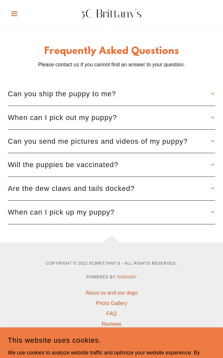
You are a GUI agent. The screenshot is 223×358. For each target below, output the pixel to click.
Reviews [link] (111, 324)
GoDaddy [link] (127, 277)
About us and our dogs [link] (111, 293)
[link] (111, 13)
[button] (23, 13)
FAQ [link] (111, 313)
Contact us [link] (111, 334)
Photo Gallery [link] (111, 303)
